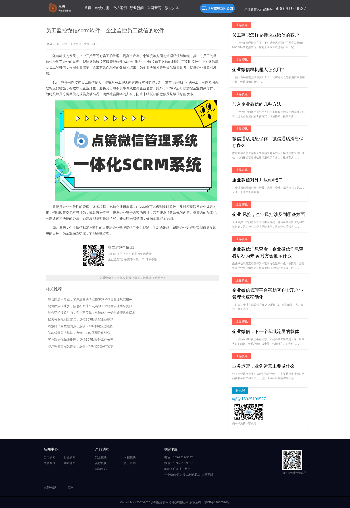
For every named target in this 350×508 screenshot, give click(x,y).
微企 (71, 487)
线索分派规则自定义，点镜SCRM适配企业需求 (80, 319)
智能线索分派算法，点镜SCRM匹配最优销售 (79, 333)
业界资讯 (76, 43)
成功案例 (119, 8)
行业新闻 (136, 8)
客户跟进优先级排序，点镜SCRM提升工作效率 (80, 339)
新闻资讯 (101, 469)
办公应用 (130, 463)
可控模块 (130, 457)
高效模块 (101, 463)
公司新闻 (154, 8)
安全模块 (101, 457)
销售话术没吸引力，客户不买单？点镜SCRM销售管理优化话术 (91, 313)
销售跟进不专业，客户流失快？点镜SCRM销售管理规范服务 (90, 299)
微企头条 (172, 8)
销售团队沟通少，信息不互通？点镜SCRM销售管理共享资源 (90, 306)
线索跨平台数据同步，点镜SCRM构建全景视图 (80, 326)
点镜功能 (102, 8)
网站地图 (69, 463)
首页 (87, 8)
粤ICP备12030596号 (216, 502)
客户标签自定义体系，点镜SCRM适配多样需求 (80, 346)
